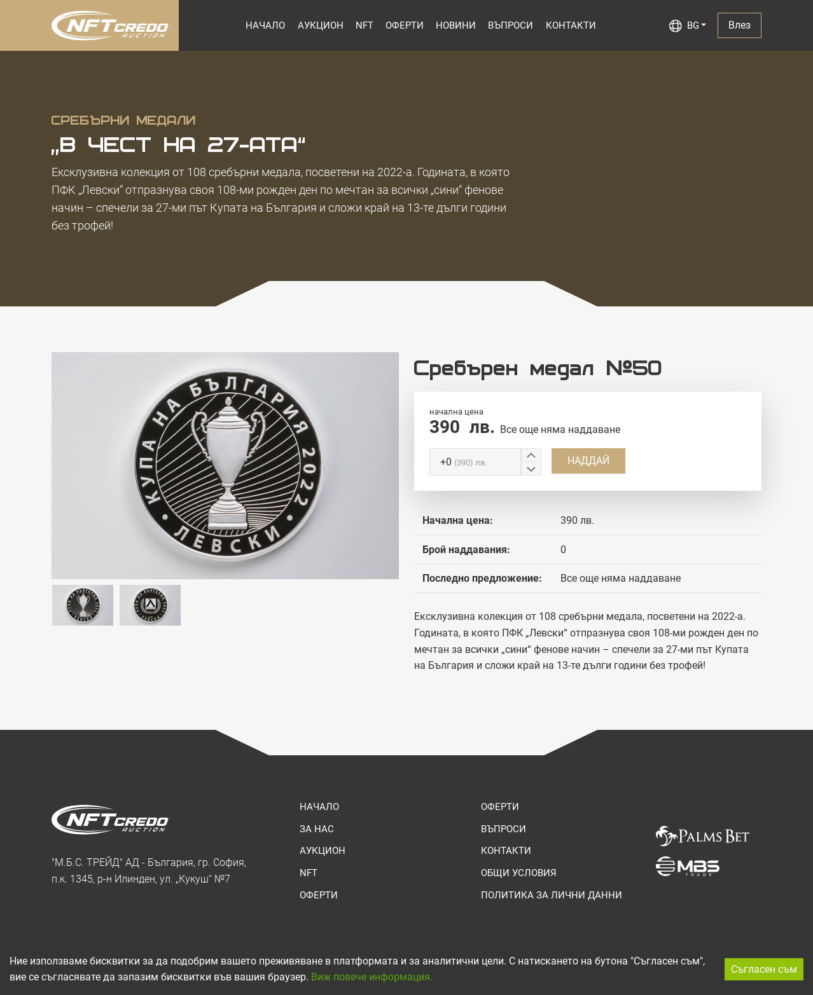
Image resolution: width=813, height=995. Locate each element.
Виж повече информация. (372, 977)
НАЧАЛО (265, 25)
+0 (463, 462)
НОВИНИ (456, 25)
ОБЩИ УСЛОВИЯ (519, 873)
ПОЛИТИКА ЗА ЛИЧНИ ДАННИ (551, 895)
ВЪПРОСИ (510, 25)
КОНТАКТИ (571, 25)
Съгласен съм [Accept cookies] (764, 969)
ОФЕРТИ (405, 25)
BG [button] (684, 26)
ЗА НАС (317, 829)
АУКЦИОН (321, 25)
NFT (364, 25)
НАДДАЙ (588, 461)
